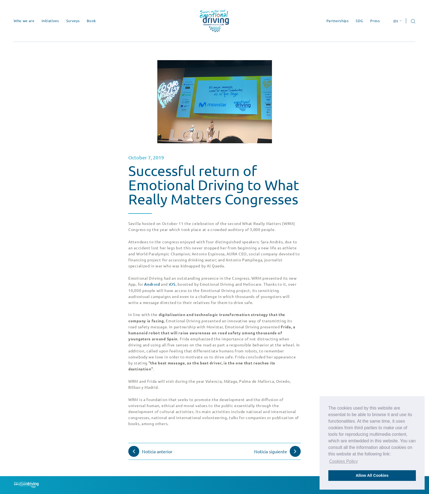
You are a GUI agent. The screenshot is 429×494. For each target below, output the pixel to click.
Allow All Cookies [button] (372, 475)
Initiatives (50, 20)
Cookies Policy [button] (343, 461)
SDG (359, 20)
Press (375, 20)
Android (152, 284)
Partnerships (337, 20)
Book (91, 20)
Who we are (24, 20)
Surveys (73, 20)
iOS (172, 284)
